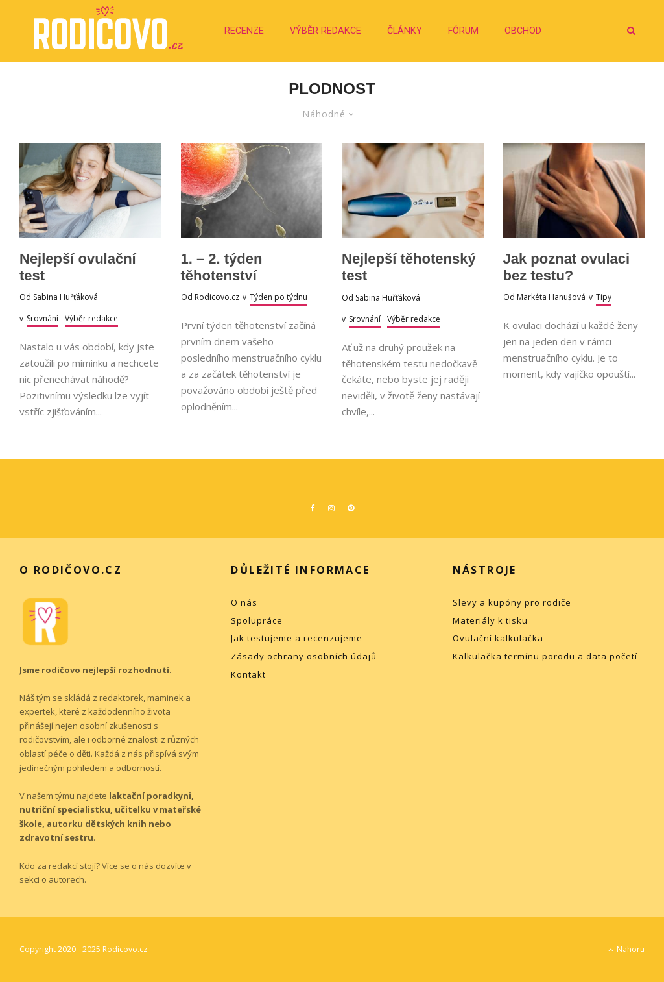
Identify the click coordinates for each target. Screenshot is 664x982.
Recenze (244, 30)
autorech (66, 879)
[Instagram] (331, 508)
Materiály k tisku (490, 620)
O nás (244, 602)
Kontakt (248, 674)
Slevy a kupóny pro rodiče (512, 602)
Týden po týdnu (278, 296)
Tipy (603, 296)
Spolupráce (257, 620)
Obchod (522, 30)
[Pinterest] (351, 508)
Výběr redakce (325, 30)
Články (404, 30)
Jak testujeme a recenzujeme (296, 638)
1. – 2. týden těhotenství (222, 267)
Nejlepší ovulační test (77, 267)
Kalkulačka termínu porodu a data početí (545, 656)
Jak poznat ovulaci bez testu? (566, 267)
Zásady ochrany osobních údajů (304, 656)
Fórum (463, 30)
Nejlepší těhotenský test (409, 267)
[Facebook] (313, 508)
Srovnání (42, 318)
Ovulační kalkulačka (498, 638)
